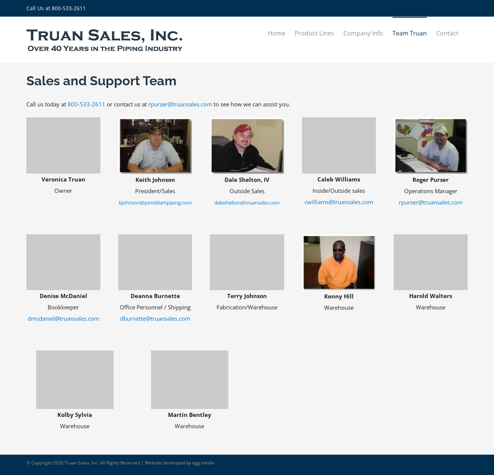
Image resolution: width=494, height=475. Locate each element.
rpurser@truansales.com (180, 104)
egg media (203, 463)
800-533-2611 (69, 8)
